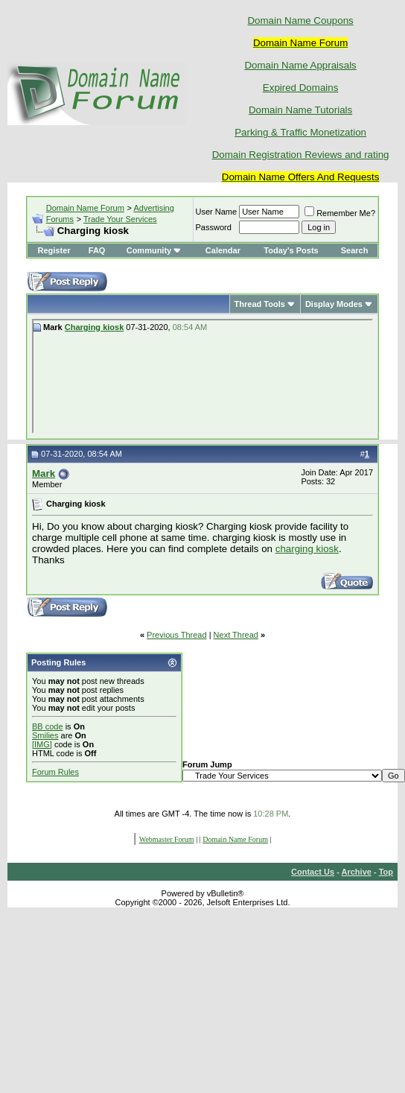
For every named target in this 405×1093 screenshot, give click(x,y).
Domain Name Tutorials (300, 109)
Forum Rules (55, 771)
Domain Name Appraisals (300, 65)
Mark (43, 473)
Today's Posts (291, 250)
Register (54, 250)
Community (154, 250)
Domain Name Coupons (300, 20)
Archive (356, 871)
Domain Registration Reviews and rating (300, 154)
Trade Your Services (120, 219)
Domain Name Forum (85, 207)
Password (214, 227)
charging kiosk (307, 548)
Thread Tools (260, 304)
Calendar (222, 250)
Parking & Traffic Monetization (300, 132)
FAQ (97, 250)
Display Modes (334, 304)
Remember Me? (339, 213)
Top (386, 871)
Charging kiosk (94, 327)
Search (355, 250)
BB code (47, 726)
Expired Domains (300, 87)
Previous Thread (177, 634)
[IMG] (42, 744)
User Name (216, 211)
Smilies (45, 735)
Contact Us (312, 871)
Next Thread (236, 634)
